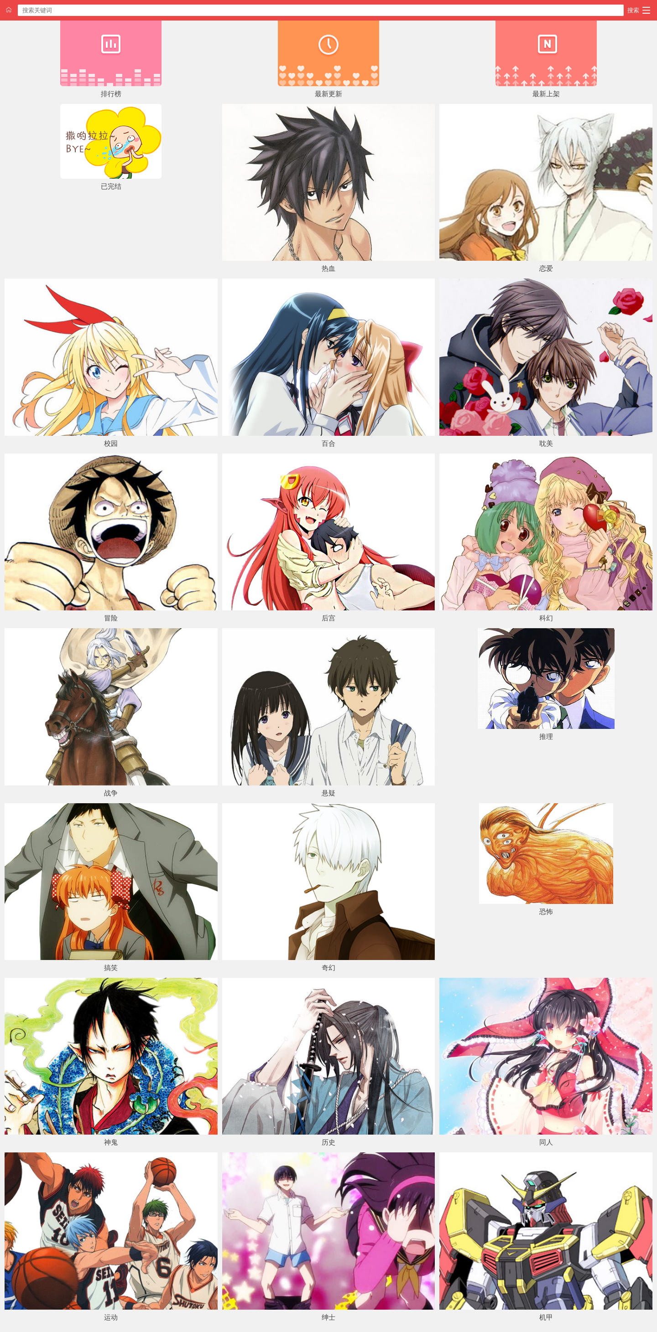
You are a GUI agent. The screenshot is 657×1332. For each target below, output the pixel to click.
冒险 (111, 618)
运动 (111, 1317)
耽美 (546, 443)
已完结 (111, 186)
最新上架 (546, 94)
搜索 (633, 10)
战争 (111, 793)
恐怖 (546, 911)
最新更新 (328, 94)
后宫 (328, 618)
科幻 (546, 618)
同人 (546, 1142)
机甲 (546, 1317)
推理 (546, 736)
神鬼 (111, 1142)
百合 (328, 443)
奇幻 (328, 967)
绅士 (328, 1317)
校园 (111, 443)
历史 (328, 1142)
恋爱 (546, 268)
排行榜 (111, 94)
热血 (328, 268)
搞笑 (111, 967)
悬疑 (328, 793)
